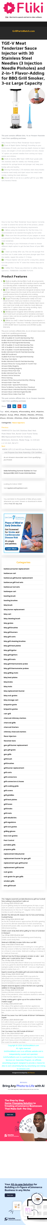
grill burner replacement (14, 768)
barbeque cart (10, 591)
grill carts (8, 772)
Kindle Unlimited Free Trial (11, 373)
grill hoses (8, 804)
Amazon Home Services (11, 375)
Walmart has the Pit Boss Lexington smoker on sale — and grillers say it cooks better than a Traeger (23, 957)
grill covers (8, 790)
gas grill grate (10, 750)
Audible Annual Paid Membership (14, 336)
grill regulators (10, 822)
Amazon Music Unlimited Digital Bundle (16, 392)
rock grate (8, 872)
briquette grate (10, 705)
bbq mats (8, 686)
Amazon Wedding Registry (12, 368)
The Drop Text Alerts (9, 359)
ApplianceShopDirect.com (17, 488)
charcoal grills (10, 723)
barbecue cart (10, 573)
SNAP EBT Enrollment (9, 354)
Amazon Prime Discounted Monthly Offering (18, 380)
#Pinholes (39, 415)
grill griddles (9, 795)
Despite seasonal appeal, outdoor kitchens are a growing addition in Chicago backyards (22, 987)
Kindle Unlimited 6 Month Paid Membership (18, 361)
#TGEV (41, 418)
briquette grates (11, 709)
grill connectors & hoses (14, 781)
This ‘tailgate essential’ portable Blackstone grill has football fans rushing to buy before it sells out (23, 900)
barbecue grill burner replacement (18, 578)
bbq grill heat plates (12, 646)
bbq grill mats (10, 659)
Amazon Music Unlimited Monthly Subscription (19, 389)
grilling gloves (9, 831)
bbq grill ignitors (10, 655)
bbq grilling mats (11, 673)
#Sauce (3, 418)
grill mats (8, 813)
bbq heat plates (10, 677)
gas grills (7, 754)
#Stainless (18, 418)
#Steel (25, 418)
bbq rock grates (10, 695)
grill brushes (9, 763)
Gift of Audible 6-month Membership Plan (17, 347)
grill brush (8, 759)
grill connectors (10, 777)
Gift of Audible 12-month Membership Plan (18, 338)
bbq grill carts (10, 637)
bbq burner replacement (14, 609)
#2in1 (7, 412)
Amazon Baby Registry (10, 366)
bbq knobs (8, 682)
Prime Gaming (7, 378)
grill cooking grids (11, 786)
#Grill (33, 412)
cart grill (7, 714)
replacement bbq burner (14, 854)
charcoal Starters (11, 727)
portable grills (9, 845)
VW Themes (31, 1072)
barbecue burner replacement (16, 569)
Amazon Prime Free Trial (11, 371)
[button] (23, 39)
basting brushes (11, 600)
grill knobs (8, 809)
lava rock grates (11, 836)
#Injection (40, 412)
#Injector (3, 415)
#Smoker (10, 418)
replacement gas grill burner (16, 863)
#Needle (23, 415)
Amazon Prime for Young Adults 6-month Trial (19, 364)
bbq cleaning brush (12, 618)
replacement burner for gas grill (17, 858)
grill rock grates (10, 827)
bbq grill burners (11, 632)
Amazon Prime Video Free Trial (13, 394)
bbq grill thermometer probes (16, 668)
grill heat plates (10, 799)
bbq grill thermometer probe (16, 664)
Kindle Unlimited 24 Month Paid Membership (18, 340)
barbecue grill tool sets (13, 582)
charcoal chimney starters (15, 718)
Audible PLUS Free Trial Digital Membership (18, 357)
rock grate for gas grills (13, 876)
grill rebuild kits (10, 818)
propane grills (9, 849)
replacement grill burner (14, 867)
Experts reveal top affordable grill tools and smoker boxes (22, 972)
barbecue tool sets (12, 587)
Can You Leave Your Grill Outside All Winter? (18, 1031)
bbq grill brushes (11, 628)
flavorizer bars (10, 741)
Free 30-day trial (15, 504)
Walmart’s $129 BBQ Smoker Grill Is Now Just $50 (19, 942)
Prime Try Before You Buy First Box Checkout (18, 387)
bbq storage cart (11, 700)
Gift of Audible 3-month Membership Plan (17, 345)
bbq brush (8, 605)
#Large (10, 415)
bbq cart (7, 614)
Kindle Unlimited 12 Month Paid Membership (18, 352)
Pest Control (9, 840)
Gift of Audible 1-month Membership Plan (17, 350)
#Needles (30, 415)
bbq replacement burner (14, 691)
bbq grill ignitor (10, 650)
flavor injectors (18, 423)
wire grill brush (10, 886)
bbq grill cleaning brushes (15, 641)
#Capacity (14, 412)
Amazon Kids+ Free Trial (11, 382)
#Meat (16, 415)
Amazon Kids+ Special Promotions (15, 385)
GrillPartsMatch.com (23, 31)
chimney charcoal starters (15, 732)
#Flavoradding (24, 412)
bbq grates (8, 623)
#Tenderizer (33, 418)
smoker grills (9, 881)
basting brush (10, 596)
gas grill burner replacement (16, 745)
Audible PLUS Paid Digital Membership (16, 343)
